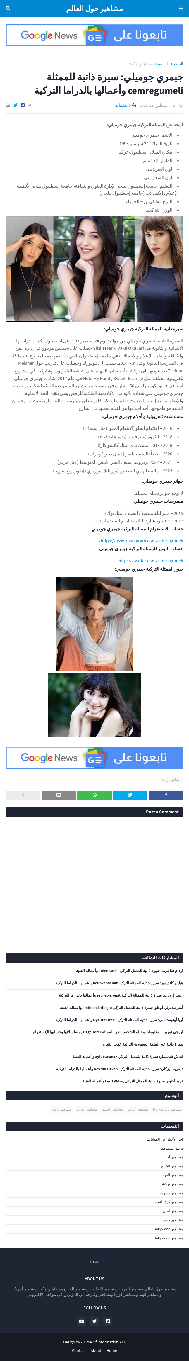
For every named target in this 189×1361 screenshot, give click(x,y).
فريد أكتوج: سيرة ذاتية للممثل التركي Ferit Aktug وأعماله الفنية (133, 1081)
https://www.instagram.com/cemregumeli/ (141, 541)
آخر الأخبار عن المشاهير (164, 1139)
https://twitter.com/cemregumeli (150, 561)
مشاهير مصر (173, 1219)
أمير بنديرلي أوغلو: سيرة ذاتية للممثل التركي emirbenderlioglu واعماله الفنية (121, 1007)
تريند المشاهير (171, 1148)
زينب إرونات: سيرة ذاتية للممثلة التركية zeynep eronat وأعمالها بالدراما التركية (121, 995)
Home (111, 1350)
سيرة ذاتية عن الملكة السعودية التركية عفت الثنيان (143, 1044)
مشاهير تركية (140, 64)
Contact (79, 1350)
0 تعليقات (123, 105)
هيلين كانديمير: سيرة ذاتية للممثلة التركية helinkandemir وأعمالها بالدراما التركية (119, 983)
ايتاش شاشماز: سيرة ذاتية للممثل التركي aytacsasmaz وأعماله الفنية (128, 1056)
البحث (9, 8)
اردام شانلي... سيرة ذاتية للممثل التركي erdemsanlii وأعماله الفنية (129, 970)
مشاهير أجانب (138, 1109)
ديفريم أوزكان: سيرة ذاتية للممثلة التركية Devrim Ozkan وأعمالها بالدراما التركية (119, 1069)
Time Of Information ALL (104, 1342)
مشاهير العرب (86, 1109)
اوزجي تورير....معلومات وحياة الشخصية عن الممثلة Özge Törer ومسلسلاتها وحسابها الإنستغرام (108, 1032)
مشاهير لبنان (173, 1211)
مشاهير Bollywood (168, 1228)
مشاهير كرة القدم (169, 1201)
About (96, 1350)
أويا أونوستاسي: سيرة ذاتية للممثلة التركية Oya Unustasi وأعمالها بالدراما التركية (119, 1020)
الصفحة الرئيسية (169, 64)
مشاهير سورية (171, 1193)
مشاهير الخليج (112, 1109)
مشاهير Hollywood (167, 1109)
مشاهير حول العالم (94, 8)
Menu (180, 8)
